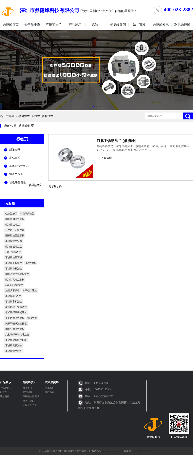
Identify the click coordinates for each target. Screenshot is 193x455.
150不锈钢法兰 (13, 252)
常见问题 (14, 157)
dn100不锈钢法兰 (14, 285)
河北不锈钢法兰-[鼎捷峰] (116, 141)
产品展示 (75, 24)
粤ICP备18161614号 (143, 451)
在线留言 (49, 392)
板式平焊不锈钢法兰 (16, 312)
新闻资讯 (14, 149)
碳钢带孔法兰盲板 (14, 279)
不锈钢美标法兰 (13, 345)
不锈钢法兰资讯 (19, 166)
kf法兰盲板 (30, 263)
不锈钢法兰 (54, 24)
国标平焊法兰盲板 (14, 329)
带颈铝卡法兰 (30, 290)
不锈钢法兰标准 (13, 351)
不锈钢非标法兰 (13, 268)
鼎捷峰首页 (11, 24)
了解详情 (106, 158)
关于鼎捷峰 (32, 24)
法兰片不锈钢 (12, 290)
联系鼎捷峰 (182, 24)
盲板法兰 (47, 116)
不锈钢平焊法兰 (13, 263)
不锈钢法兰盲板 (13, 257)
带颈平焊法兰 (27, 213)
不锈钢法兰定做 (13, 241)
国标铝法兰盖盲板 (14, 235)
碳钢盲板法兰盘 (13, 246)
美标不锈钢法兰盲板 (16, 323)
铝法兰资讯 (16, 174)
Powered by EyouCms (112, 451)
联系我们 (49, 387)
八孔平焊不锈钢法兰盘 (17, 334)
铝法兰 (96, 24)
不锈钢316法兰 (13, 296)
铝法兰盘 (32, 318)
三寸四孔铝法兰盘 (14, 230)
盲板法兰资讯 (17, 182)
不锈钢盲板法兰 (13, 301)
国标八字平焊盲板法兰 (17, 274)
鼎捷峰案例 (118, 24)
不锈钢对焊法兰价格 (16, 340)
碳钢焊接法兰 (12, 224)
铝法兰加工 (11, 213)
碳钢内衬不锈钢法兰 (16, 307)
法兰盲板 (139, 24)
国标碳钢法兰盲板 (14, 219)
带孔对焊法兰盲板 (14, 318)
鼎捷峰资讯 (161, 24)
